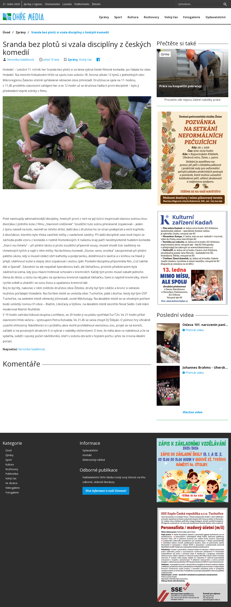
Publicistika (11, 473)
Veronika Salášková (20, 60)
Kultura (133, 17)
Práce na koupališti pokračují (180, 86)
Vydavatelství (216, 17)
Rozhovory (151, 17)
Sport (118, 17)
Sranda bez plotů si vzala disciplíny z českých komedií (70, 32)
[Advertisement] (77, 202)
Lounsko (67, 4)
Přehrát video (193, 330)
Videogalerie (12, 487)
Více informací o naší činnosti (106, 491)
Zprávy (104, 17)
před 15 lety (51, 60)
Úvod (6, 32)
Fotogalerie (191, 17)
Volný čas (171, 17)
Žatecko (96, 4)
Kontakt (87, 455)
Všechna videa (192, 412)
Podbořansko (81, 4)
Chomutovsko (52, 4)
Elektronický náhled (93, 459)
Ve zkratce (11, 483)
